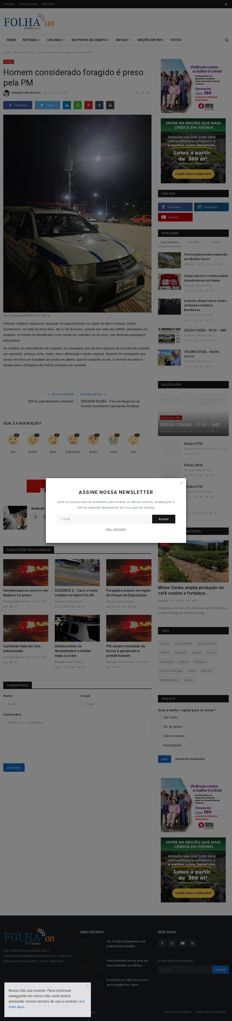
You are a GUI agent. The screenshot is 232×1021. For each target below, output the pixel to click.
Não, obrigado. (116, 529)
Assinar (164, 519)
